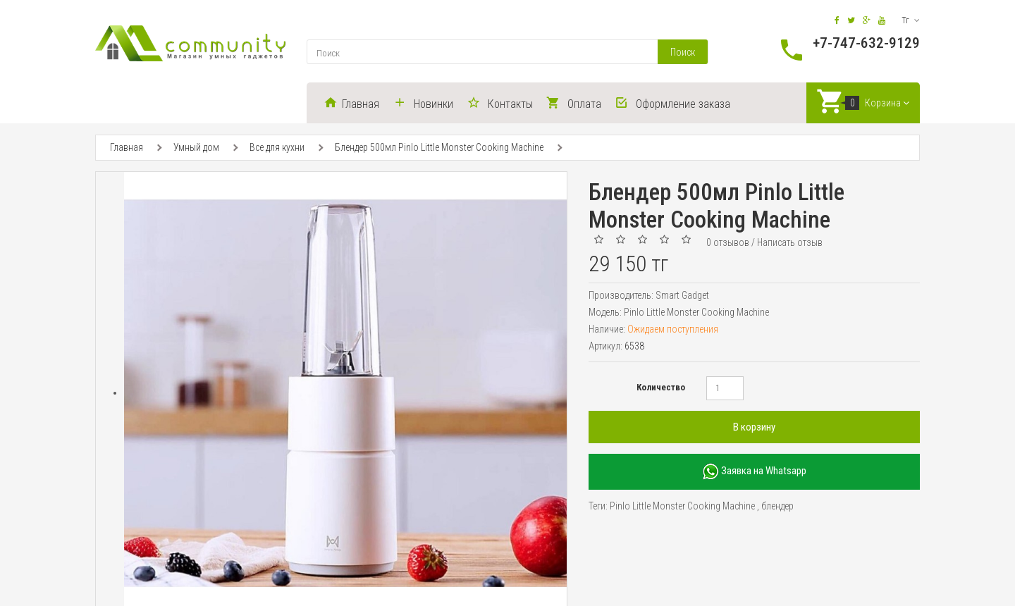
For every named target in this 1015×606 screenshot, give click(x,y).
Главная (126, 148)
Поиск (682, 52)
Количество (660, 388)
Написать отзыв (790, 243)
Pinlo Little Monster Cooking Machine (682, 506)
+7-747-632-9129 (866, 43)
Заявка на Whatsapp (754, 472)
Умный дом (196, 148)
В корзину (754, 427)
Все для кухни (277, 148)
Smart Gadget (682, 296)
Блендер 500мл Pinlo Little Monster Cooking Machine (439, 148)
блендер (777, 506)
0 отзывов (727, 243)
